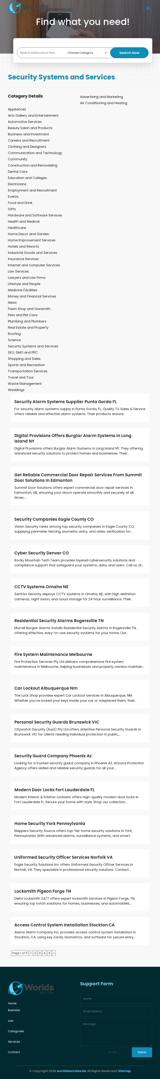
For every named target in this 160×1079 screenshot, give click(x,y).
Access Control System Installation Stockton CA (64, 925)
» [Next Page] (53, 953)
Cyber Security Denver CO (41, 553)
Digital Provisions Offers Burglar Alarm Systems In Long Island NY (72, 438)
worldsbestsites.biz (71, 1071)
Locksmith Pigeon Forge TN (42, 891)
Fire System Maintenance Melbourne (53, 654)
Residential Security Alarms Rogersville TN (59, 621)
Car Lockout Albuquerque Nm (46, 688)
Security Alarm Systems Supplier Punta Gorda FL (65, 402)
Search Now (130, 52)
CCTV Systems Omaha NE (41, 587)
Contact (14, 1052)
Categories (16, 1031)
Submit (141, 1052)
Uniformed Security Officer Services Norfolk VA (63, 857)
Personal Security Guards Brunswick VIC (56, 722)
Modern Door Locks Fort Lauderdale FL (54, 790)
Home (12, 1003)
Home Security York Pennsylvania (49, 823)
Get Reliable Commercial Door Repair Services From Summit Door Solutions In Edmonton (78, 477)
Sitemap (124, 1071)
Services (14, 1042)
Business (14, 1010)
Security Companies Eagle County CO (54, 519)
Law (10, 1021)
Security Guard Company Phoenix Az (53, 756)
